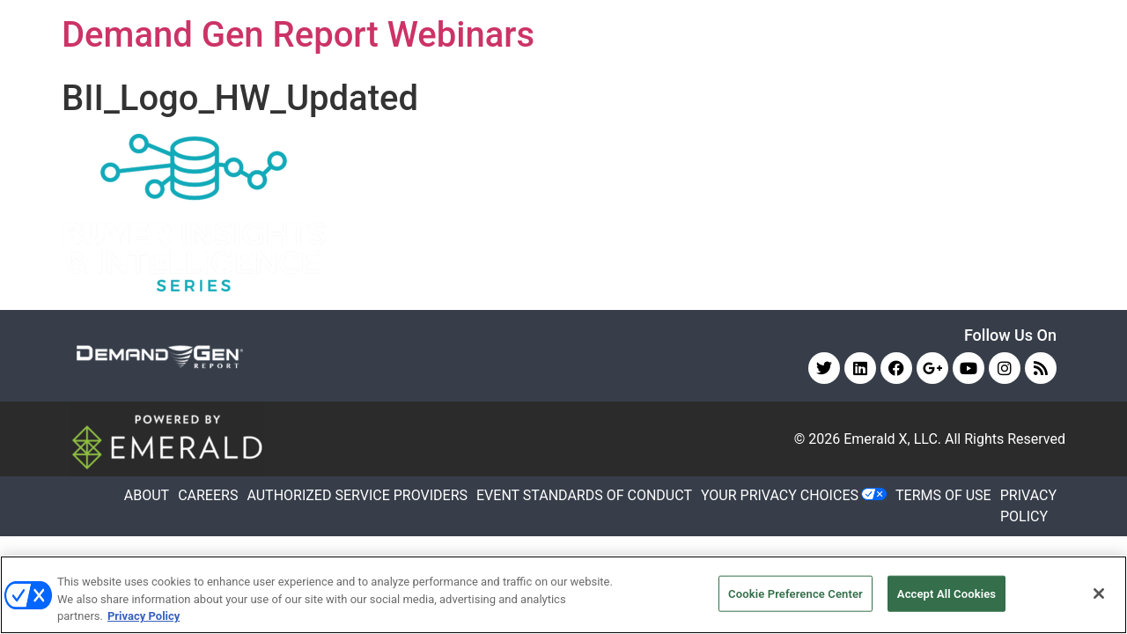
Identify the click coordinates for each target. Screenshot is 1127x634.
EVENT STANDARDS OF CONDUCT (584, 495)
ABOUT (146, 495)
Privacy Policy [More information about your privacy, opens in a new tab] (143, 616)
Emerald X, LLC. (892, 439)
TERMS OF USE (943, 495)
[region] (563, 595)
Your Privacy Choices (779, 495)
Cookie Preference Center (795, 593)
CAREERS (208, 495)
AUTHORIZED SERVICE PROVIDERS (357, 495)
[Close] (1098, 593)
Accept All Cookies (946, 593)
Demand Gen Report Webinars (298, 34)
